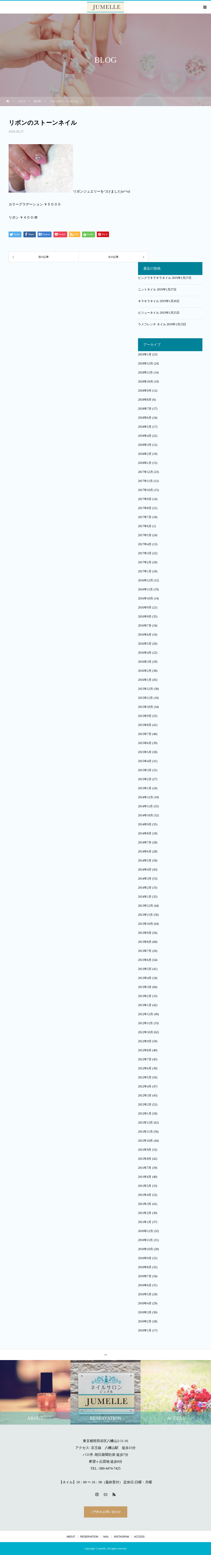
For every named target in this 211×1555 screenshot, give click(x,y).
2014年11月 (145, 806)
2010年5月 (145, 1294)
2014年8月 (145, 833)
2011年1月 (144, 1222)
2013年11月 (145, 914)
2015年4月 (145, 761)
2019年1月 (145, 354)
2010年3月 (145, 1312)
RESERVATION (89, 1536)
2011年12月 (145, 1122)
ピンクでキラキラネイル (154, 277)
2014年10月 (145, 815)
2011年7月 (144, 1167)
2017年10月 (145, 490)
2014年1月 (145, 896)
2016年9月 (145, 607)
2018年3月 (145, 444)
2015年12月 (145, 688)
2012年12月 (145, 1014)
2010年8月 (145, 1267)
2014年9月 (145, 824)
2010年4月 (145, 1303)
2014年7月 (145, 842)
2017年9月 (145, 499)
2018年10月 (145, 381)
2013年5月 (145, 969)
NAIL (106, 1536)
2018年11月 (145, 372)
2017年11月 (145, 481)
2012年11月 (145, 1023)
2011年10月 (145, 1140)
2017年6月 (145, 526)
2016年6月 (145, 634)
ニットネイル (147, 289)
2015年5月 (145, 752)
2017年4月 (145, 544)
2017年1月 (145, 571)
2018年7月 (145, 408)
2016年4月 (145, 652)
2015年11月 (145, 698)
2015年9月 (145, 716)
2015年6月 (145, 743)
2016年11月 (145, 589)
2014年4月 (145, 869)
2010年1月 (145, 1330)
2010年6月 (145, 1285)
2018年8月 (145, 399)
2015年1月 (145, 788)
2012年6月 (145, 1068)
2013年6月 (145, 960)
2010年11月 (145, 1240)
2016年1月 (145, 679)
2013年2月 (145, 996)
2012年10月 (145, 1032)
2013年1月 (145, 1005)
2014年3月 (145, 878)
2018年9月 (145, 390)
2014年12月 (145, 797)
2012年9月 (145, 1041)
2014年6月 (145, 851)
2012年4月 (145, 1086)
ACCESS (139, 1536)
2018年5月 (145, 426)
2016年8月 (145, 616)
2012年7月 (145, 1059)
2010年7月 (145, 1276)
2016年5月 (145, 643)
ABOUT (71, 1536)
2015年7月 (145, 734)
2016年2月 (145, 670)
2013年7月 (145, 951)
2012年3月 (145, 1095)
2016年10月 (145, 598)
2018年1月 (145, 463)
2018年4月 (145, 435)
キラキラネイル (148, 301)
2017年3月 (145, 553)
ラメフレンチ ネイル (152, 324)
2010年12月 (145, 1231)
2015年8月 (145, 725)
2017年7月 (145, 517)
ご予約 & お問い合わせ (105, 1511)
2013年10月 (145, 923)
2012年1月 (145, 1113)
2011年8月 (144, 1158)
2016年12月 (145, 580)
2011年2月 (144, 1213)
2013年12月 (145, 905)
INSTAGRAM (121, 1536)
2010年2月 (145, 1321)
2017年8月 (145, 508)
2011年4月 (144, 1195)
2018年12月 (145, 363)
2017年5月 (145, 535)
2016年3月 (145, 661)
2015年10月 (145, 707)
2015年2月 (145, 779)
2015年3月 (145, 770)
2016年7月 (145, 625)
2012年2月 (145, 1104)
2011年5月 (144, 1185)
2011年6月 (144, 1176)
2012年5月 (145, 1077)
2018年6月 (145, 417)
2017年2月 (145, 562)
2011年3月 (144, 1204)
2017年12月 (145, 472)
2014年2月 (145, 887)
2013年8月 (145, 942)
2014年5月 (145, 860)
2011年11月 (145, 1131)
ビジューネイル (148, 312)
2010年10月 (145, 1249)
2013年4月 (145, 978)
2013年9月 (145, 932)
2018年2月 (145, 454)
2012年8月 (145, 1050)
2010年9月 (145, 1258)
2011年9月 (144, 1149)
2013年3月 (145, 987)
